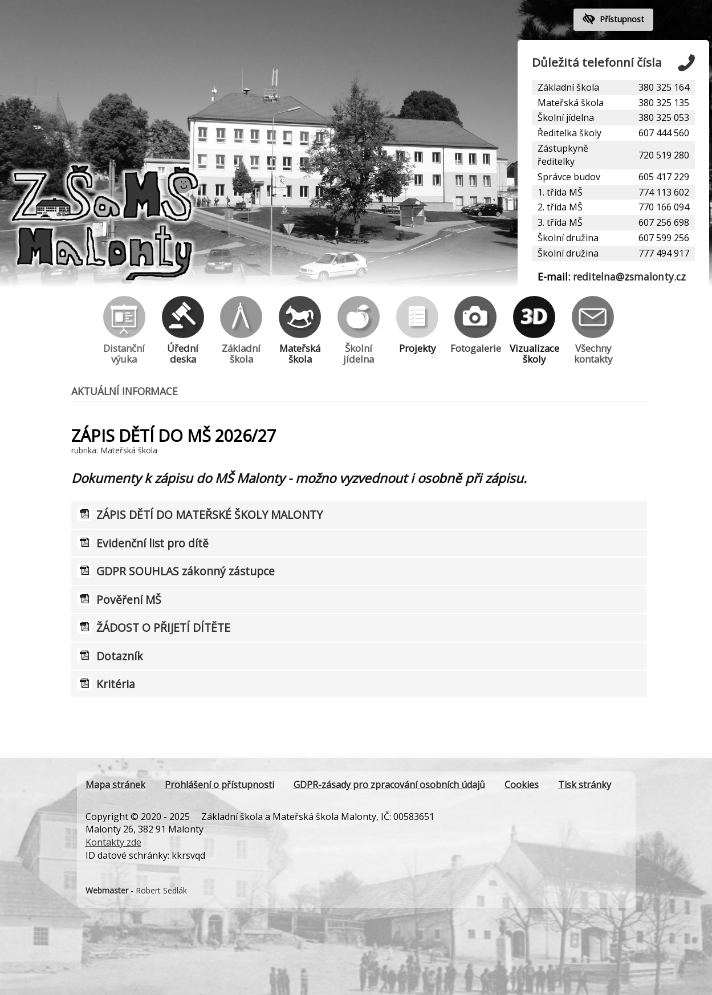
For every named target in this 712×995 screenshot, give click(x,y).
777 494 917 (663, 253)
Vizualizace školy (534, 330)
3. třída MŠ (560, 222)
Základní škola (568, 87)
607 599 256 (663, 238)
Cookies (521, 784)
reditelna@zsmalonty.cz (629, 276)
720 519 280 (663, 155)
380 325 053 (663, 117)
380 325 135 (663, 102)
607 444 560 (663, 133)
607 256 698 (663, 222)
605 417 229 (663, 176)
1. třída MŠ (560, 192)
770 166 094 (663, 207)
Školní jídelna (566, 117)
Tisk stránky (584, 784)
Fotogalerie (475, 325)
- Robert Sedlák (136, 890)
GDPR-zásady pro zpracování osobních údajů (389, 784)
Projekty (417, 325)
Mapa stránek (115, 784)
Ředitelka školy (569, 133)
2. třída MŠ (560, 207)
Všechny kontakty (593, 330)
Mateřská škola (571, 102)
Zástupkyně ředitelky (563, 155)
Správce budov (569, 176)
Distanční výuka (124, 330)
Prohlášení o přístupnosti (219, 784)
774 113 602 (663, 192)
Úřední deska (183, 330)
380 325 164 (663, 87)
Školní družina (568, 238)
